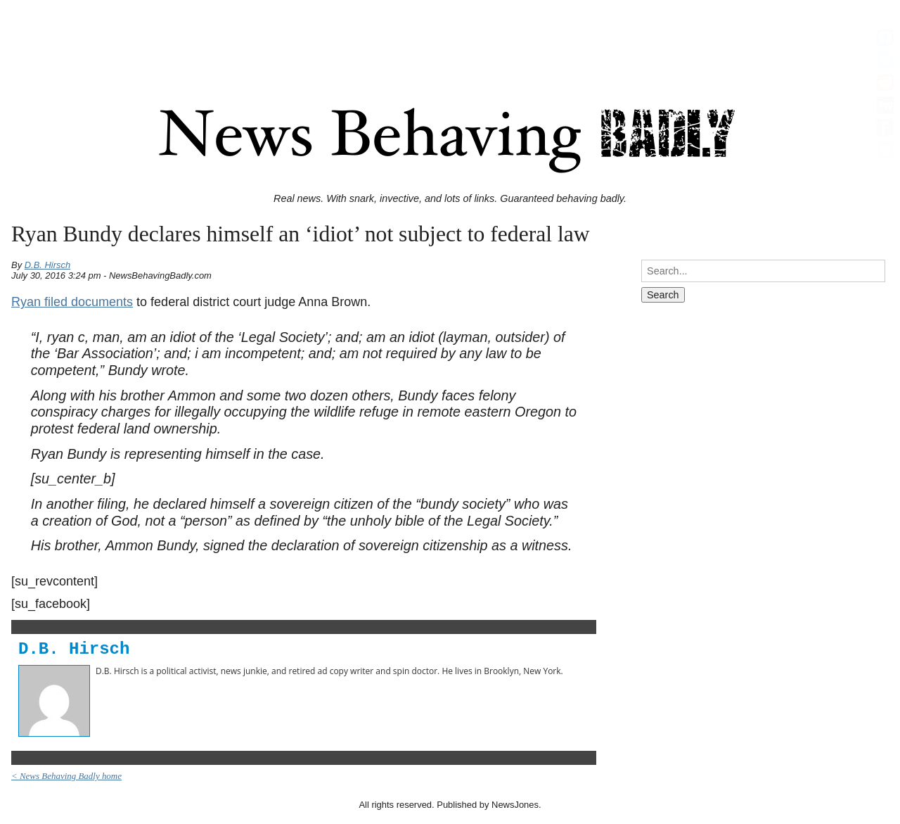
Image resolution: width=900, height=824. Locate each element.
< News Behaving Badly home (66, 776)
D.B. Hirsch (48, 265)
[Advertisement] (450, 37)
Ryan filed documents (72, 302)
